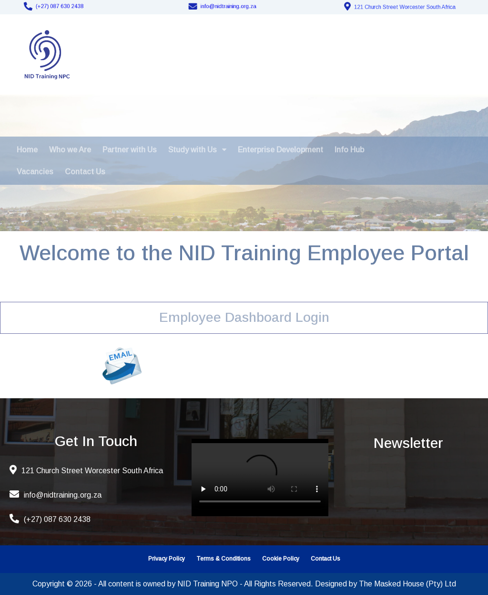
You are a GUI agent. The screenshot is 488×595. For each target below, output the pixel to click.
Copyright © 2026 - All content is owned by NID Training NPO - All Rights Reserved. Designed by (195, 584)
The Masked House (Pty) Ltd (407, 584)
